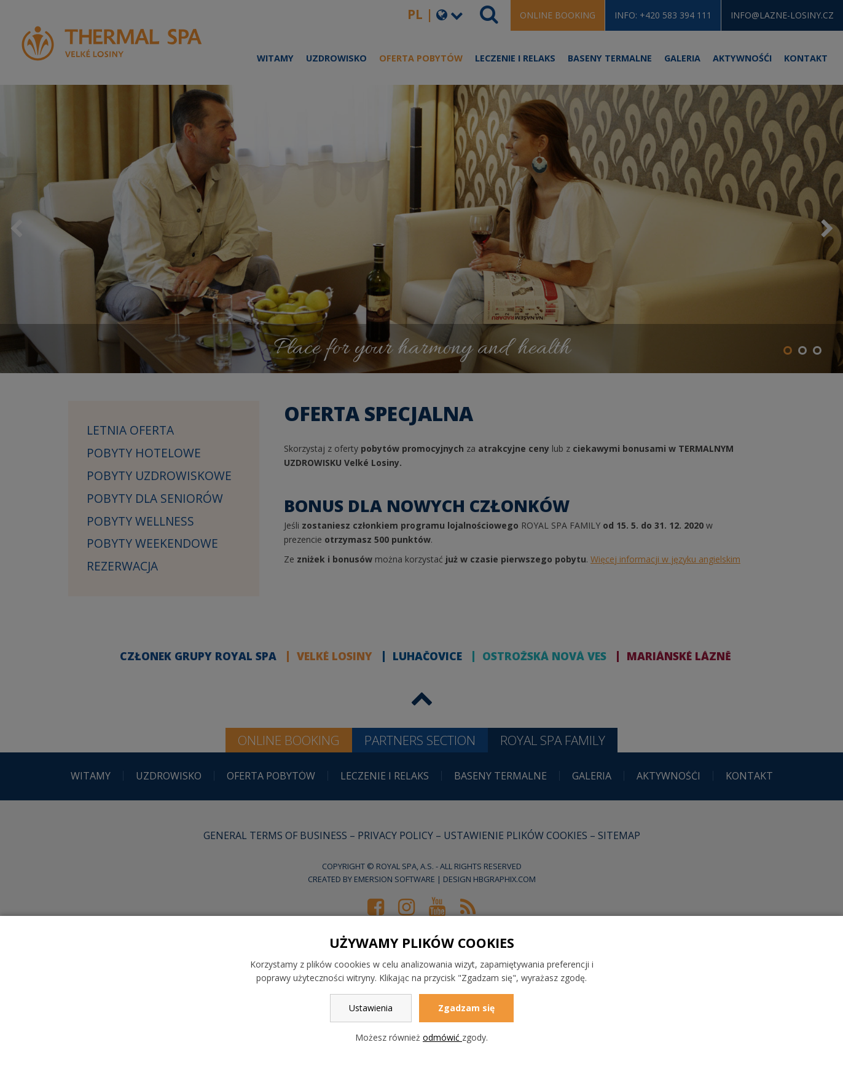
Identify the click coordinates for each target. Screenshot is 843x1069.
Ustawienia (371, 1008)
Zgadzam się (466, 1008)
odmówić (442, 1037)
